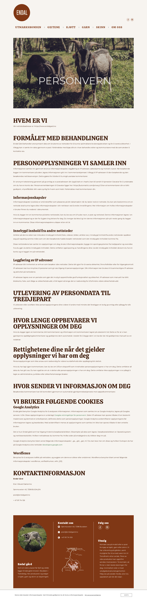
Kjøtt (71, 27)
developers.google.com (52, 445)
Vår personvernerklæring (93, 595)
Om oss (117, 27)
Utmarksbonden (28, 27)
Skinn (100, 27)
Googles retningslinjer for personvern (70, 415)
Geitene (53, 27)
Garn (86, 27)
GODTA (126, 595)
